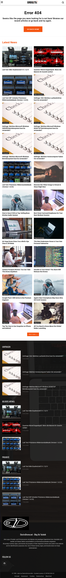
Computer (5, 123)
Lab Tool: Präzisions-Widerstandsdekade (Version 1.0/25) (42, 442)
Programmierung (7, 238)
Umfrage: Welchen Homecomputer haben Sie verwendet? (41, 372)
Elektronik (5, 66)
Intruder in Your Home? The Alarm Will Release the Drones (47, 271)
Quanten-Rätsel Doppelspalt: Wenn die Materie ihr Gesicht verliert (47, 71)
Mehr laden (33, 334)
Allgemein (5, 294)
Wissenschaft (38, 66)
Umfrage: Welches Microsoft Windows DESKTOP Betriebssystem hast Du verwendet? (47, 128)
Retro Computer (39, 94)
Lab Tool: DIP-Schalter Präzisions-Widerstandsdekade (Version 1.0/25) (15, 99)
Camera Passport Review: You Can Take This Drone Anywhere (16, 271)
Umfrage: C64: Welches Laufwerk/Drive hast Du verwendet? (47, 99)
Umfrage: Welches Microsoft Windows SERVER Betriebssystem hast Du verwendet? (15, 128)
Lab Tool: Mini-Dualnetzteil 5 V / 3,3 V (15, 70)
